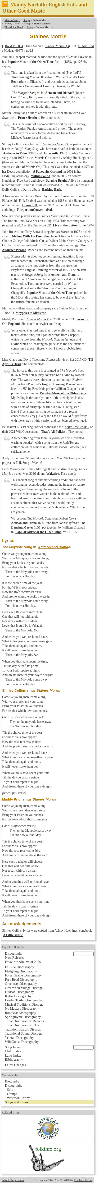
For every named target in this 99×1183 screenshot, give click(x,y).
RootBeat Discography (20, 1013)
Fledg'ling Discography (21, 971)
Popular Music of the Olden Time (31, 62)
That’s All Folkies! (54, 431)
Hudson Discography (19, 992)
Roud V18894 (14, 46)
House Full (29, 205)
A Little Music (13, 935)
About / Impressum (13, 1180)
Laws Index (13, 1055)
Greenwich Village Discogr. (24, 988)
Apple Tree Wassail (77, 427)
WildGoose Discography (22, 1042)
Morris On (42, 158)
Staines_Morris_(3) (57, 46)
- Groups (11, 1094)
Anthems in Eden (15, 153)
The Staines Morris (53, 144)
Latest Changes (15, 1065)
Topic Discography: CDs (22, 1025)
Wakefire (52, 473)
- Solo (9, 1089)
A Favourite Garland (47, 171)
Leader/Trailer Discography (24, 1000)
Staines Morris (36, 319)
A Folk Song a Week (26, 463)
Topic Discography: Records (24, 1021)
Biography (12, 1081)
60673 (19, 50)
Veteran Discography (19, 1038)
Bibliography (14, 1059)
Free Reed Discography (21, 979)
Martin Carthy (12, 20)
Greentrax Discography (21, 983)
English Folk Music (13, 947)
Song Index (13, 1047)
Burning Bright (56, 180)
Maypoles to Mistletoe (31, 313)
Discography (13, 953)
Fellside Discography (19, 967)
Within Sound (40, 176)
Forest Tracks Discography (23, 975)
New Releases (14, 957)
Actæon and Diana (58, 93)
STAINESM (86, 46)
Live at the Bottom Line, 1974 (73, 225)
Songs (26, 20)
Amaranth (51, 153)
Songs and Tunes (16, 1102)
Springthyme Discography (23, 1017)
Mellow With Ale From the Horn (34, 236)
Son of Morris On (28, 167)
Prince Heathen (28, 118)
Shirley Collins (12, 23)
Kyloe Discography (18, 996)
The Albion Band (13, 27)
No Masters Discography (22, 1008)
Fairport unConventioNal (34, 210)
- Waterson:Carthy (17, 1098)
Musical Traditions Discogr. (24, 1004)
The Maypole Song (24, 93)
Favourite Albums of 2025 (23, 962)
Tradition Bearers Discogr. (23, 1029)
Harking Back (51, 189)
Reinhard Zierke (83, 1180)
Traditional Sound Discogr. (23, 1033)
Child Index (13, 1051)
